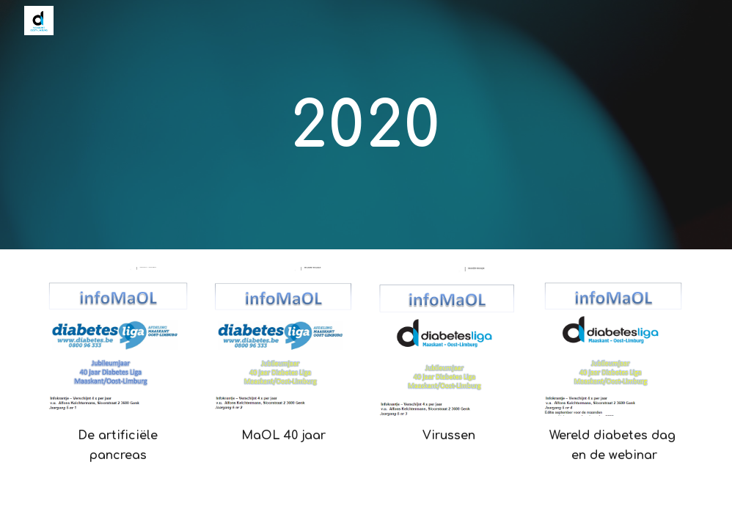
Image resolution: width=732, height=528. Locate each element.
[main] (366, 125)
